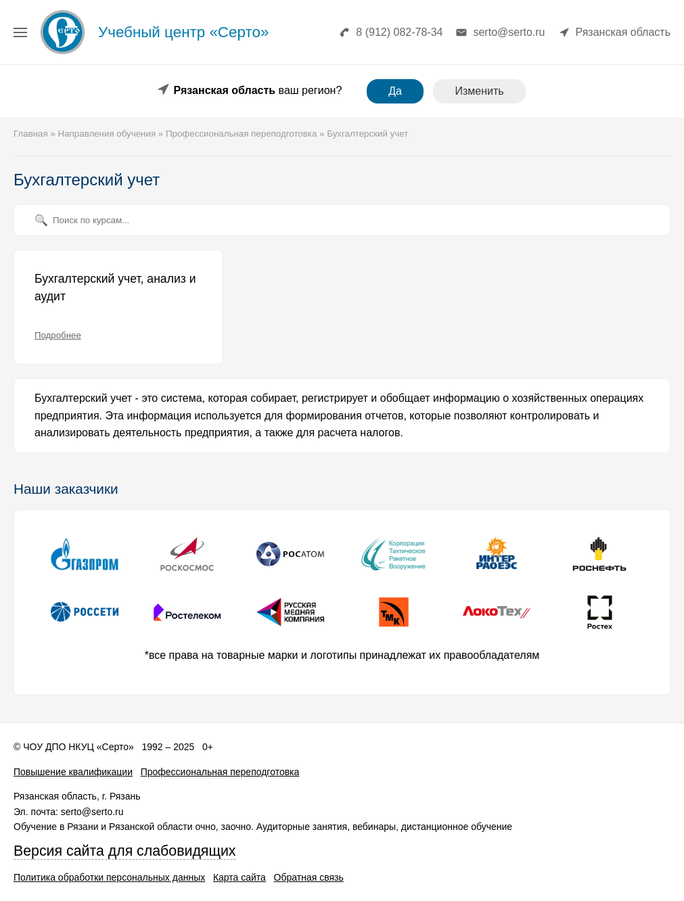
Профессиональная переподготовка (220, 771)
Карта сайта (239, 877)
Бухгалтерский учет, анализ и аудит (115, 287)
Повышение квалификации (73, 771)
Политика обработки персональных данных (109, 877)
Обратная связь (309, 877)
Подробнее (58, 335)
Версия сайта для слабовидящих (125, 851)
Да (395, 91)
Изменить (479, 91)
